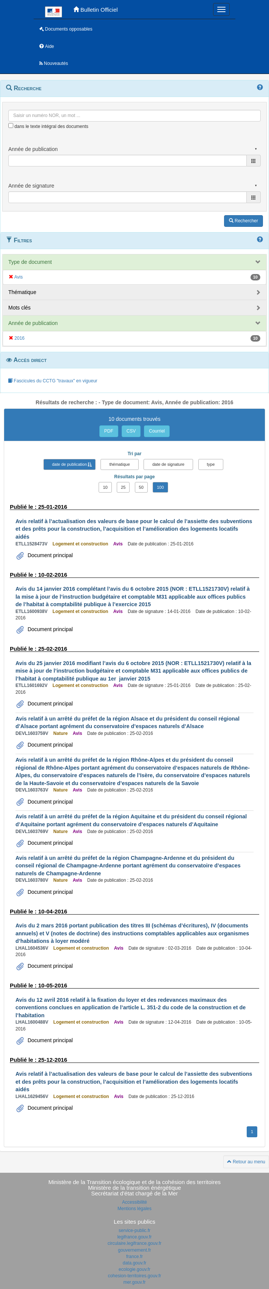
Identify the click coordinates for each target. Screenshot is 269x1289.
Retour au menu (246, 1161)
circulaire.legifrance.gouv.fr (135, 1243)
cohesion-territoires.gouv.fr (134, 1275)
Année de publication (33, 323)
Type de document (30, 262)
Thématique (22, 292)
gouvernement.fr (134, 1250)
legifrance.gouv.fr (134, 1237)
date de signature (168, 464)
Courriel (157, 431)
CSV (131, 431)
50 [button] (141, 487)
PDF (108, 431)
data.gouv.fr (134, 1263)
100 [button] (160, 487)
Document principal (49, 555)
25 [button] (123, 487)
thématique (119, 464)
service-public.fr (134, 1230)
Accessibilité (134, 1202)
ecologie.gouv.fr (134, 1269)
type (211, 464)
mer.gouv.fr (134, 1282)
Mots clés (19, 308)
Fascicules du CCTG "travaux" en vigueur (52, 380)
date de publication (69, 464)
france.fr (134, 1256)
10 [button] (105, 487)
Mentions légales (134, 1208)
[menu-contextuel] (10, 125)
